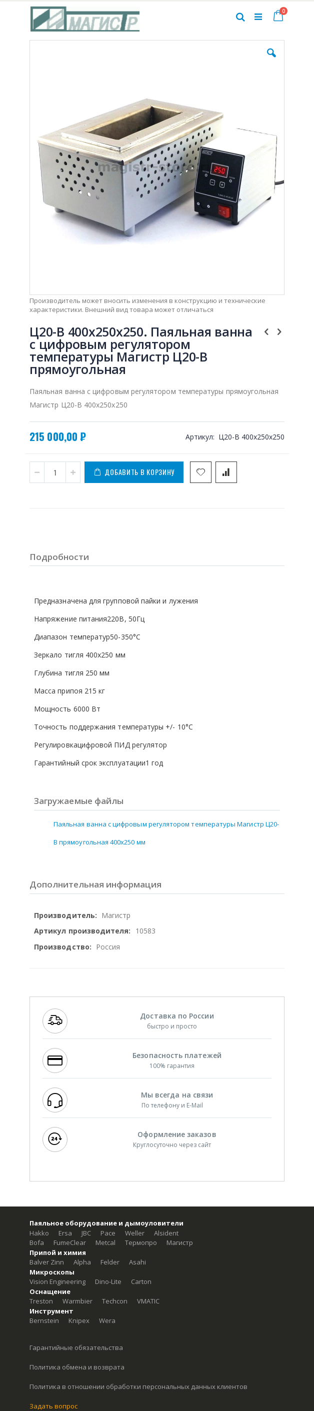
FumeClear (70, 1242)
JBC (86, 1233)
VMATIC (148, 1301)
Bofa (37, 1242)
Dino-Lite (108, 1281)
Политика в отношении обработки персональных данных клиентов (139, 1386)
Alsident (166, 1233)
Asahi (137, 1262)
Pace (108, 1233)
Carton (141, 1281)
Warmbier (77, 1301)
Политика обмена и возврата (77, 1367)
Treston (41, 1301)
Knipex (79, 1320)
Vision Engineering (58, 1281)
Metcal (106, 1242)
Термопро (141, 1242)
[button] (271, 60)
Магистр (179, 1242)
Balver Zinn (47, 1262)
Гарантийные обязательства (76, 1347)
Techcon (115, 1301)
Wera (107, 1320)
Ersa (65, 1233)
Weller (134, 1233)
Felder (110, 1262)
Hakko (39, 1233)
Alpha (82, 1262)
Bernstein (44, 1320)
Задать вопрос (54, 1406)
